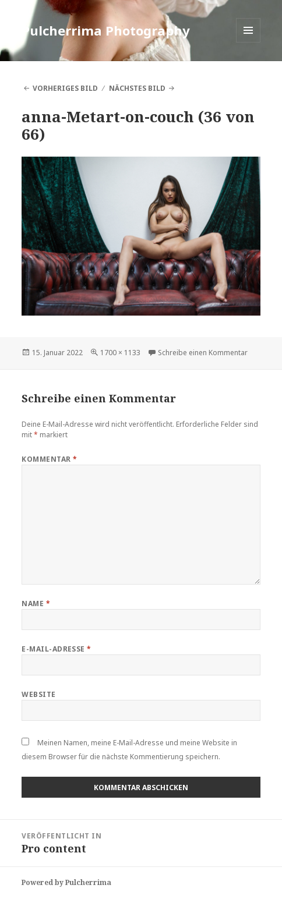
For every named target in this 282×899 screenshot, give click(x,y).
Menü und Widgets (248, 42)
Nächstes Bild (137, 88)
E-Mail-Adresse (56, 649)
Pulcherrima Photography (106, 30)
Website (38, 694)
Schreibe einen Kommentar (203, 353)
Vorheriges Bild (65, 88)
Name (36, 603)
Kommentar (49, 459)
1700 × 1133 (120, 353)
